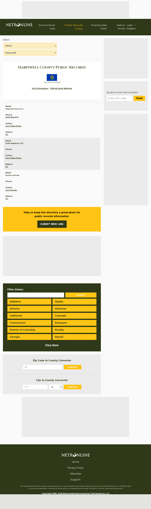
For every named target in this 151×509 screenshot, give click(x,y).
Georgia (15, 337)
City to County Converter (52, 380)
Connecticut (17, 322)
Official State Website (61, 88)
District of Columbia (22, 329)
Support (75, 479)
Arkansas (60, 308)
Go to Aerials (11, 190)
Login (130, 25)
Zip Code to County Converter (52, 360)
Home (75, 462)
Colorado (60, 315)
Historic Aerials (121, 27)
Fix (6, 135)
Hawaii (59, 337)
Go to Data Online (13, 126)
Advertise (75, 473)
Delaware (61, 322)
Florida (59, 329)
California (16, 315)
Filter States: (15, 289)
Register (131, 28)
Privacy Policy (75, 467)
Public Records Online (74, 27)
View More (52, 345)
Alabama (15, 301)
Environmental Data (46, 27)
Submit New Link (52, 224)
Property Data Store (99, 27)
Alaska (59, 301)
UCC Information (40, 88)
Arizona (14, 308)
